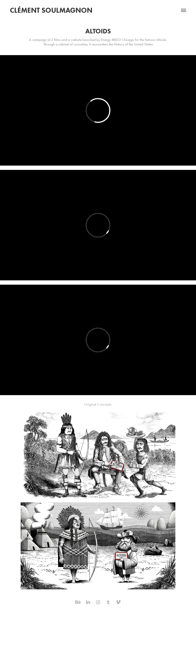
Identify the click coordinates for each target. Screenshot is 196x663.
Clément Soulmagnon (51, 10)
